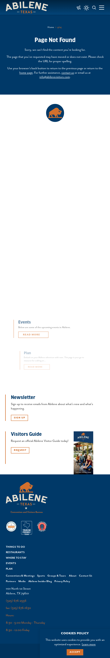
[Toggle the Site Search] (94, 7)
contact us (67, 72)
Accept (75, 652)
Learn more (89, 644)
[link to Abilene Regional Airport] (79, 7)
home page (26, 72)
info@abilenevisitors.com (54, 77)
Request (20, 450)
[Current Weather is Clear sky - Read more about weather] (86, 8)
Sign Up (19, 417)
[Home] (28, 7)
